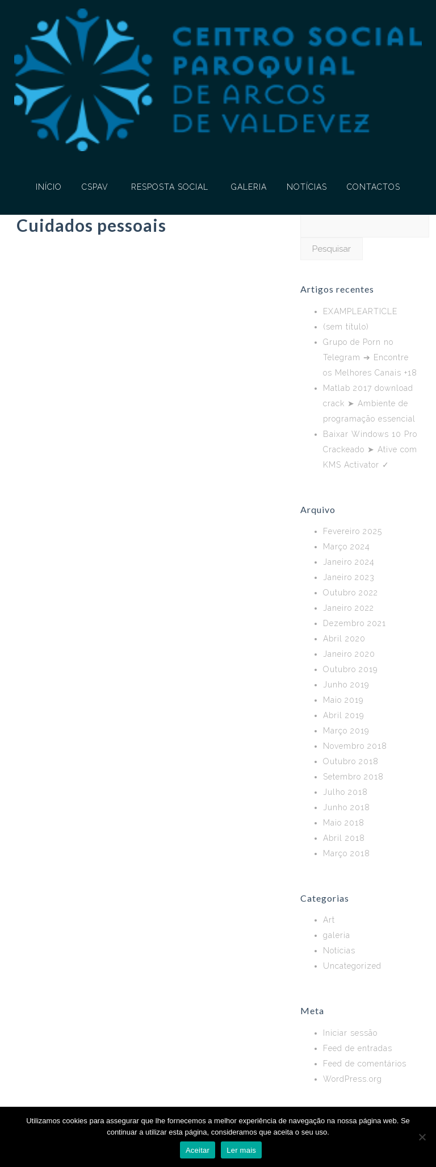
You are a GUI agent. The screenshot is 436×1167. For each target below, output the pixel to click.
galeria (336, 935)
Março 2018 (346, 853)
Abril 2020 (344, 638)
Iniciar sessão (350, 1032)
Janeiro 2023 (349, 577)
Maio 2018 (343, 822)
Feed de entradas (357, 1048)
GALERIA (249, 186)
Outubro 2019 (350, 669)
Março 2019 (346, 730)
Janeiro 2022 (348, 607)
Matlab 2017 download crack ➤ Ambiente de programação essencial (369, 403)
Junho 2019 (346, 684)
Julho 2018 (345, 792)
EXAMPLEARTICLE (360, 311)
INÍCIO (49, 186)
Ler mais (241, 1150)
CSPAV (95, 186)
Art (329, 919)
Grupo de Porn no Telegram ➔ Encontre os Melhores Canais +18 (370, 357)
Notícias (339, 950)
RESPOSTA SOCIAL (169, 186)
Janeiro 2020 (349, 653)
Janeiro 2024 (349, 561)
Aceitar (197, 1150)
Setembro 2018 (353, 776)
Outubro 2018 (351, 761)
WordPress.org (352, 1078)
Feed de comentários (364, 1063)
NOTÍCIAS (307, 186)
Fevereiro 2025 (352, 531)
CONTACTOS (373, 186)
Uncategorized (352, 965)
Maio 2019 (343, 700)
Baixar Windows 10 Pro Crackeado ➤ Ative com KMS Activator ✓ (370, 449)
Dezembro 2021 (354, 623)
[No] (421, 1137)
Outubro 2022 (350, 592)
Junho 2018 (346, 807)
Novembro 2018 (355, 746)
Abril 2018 (344, 838)
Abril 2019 (343, 715)
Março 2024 (346, 546)
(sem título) (346, 326)
